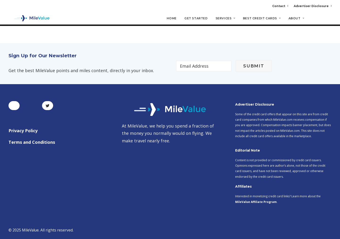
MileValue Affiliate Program (256, 202)
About (296, 19)
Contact (280, 6)
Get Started (196, 19)
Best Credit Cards (262, 19)
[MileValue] (29, 19)
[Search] (328, 21)
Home (172, 19)
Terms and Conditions (31, 142)
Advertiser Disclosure (313, 6)
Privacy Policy (23, 130)
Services (225, 19)
